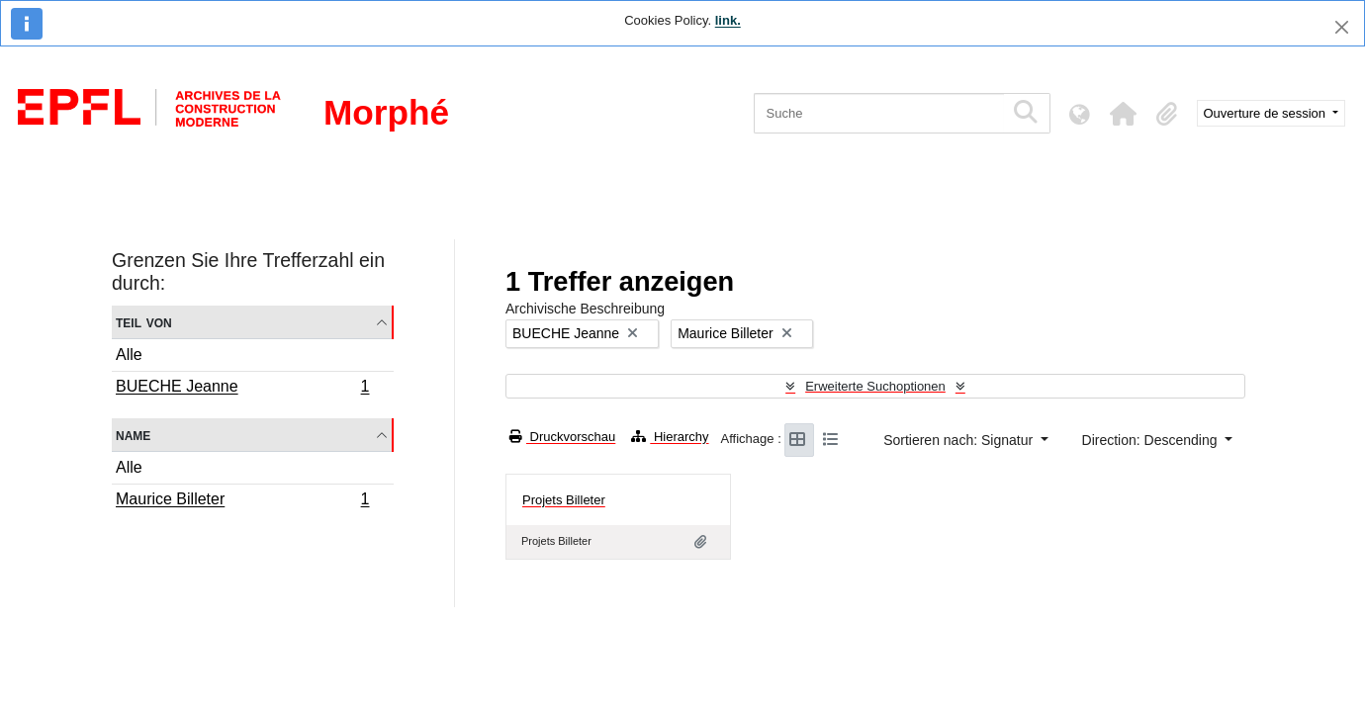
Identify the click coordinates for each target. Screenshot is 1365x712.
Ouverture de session (1266, 113)
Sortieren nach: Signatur (960, 440)
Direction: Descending (1152, 440)
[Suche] (879, 113)
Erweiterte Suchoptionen (875, 386)
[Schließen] (1342, 27)
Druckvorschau (562, 436)
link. (728, 20)
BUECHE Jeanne (242, 388)
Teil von (144, 321)
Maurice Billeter (242, 501)
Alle (129, 354)
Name (133, 434)
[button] (1123, 114)
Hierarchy (669, 436)
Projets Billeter (563, 499)
